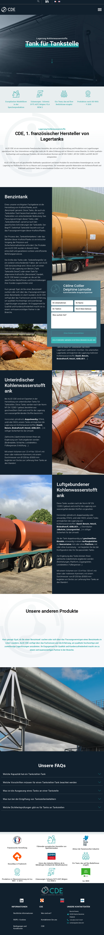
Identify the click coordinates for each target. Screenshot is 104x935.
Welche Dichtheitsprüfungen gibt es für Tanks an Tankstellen (33, 807)
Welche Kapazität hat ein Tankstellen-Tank (24, 774)
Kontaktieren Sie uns (49, 920)
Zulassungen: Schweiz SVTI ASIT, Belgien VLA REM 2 (51, 880)
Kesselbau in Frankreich (17, 864)
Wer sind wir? (46, 913)
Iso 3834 (86, 881)
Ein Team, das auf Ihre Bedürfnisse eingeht (85, 864)
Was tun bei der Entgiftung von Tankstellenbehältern (29, 799)
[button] (100, 9)
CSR (42, 926)
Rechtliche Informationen (23, 913)
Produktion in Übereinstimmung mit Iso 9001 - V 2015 (17, 880)
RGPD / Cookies (19, 920)
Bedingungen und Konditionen (19, 927)
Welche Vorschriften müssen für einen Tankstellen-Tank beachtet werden (40, 782)
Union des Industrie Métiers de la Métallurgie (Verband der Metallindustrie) (51, 864)
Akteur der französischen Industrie (86, 849)
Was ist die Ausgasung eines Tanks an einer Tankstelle (31, 790)
